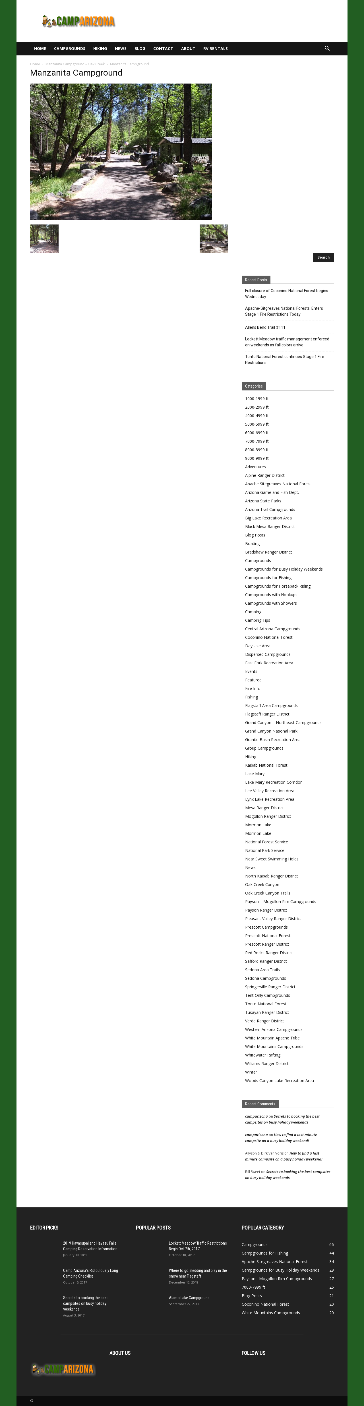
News (121, 48)
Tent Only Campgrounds (267, 995)
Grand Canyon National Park (271, 731)
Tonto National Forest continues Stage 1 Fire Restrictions (284, 359)
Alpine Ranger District (265, 475)
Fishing (251, 697)
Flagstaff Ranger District (267, 714)
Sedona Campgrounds (265, 978)
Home (40, 48)
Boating (252, 543)
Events (251, 671)
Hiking (100, 48)
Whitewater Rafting (262, 1055)
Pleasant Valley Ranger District (273, 918)
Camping (253, 611)
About (188, 48)
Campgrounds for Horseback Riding (278, 586)
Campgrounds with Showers (271, 603)
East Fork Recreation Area (269, 662)
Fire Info (252, 688)
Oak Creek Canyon (262, 884)
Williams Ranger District (267, 1063)
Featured (253, 680)
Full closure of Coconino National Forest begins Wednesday (286, 293)
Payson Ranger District (266, 910)
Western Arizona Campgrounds (274, 1029)
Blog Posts (255, 535)
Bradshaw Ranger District (268, 552)
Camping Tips (257, 620)
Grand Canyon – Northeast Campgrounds (283, 722)
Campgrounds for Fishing (268, 577)
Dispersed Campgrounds (268, 654)
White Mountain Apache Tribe (272, 1038)
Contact (163, 48)
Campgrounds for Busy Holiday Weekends (284, 569)
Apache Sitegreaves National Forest (278, 483)
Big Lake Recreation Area (268, 518)
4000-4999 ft (257, 415)
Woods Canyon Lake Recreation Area (279, 1080)
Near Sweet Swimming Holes (272, 859)
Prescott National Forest (268, 935)
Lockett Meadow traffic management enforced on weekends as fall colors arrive (287, 342)
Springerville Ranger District (270, 986)
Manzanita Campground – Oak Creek (75, 64)
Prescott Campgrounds (266, 927)
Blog (140, 48)
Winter (251, 1072)
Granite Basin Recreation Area (273, 739)
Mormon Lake (258, 824)
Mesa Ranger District (264, 807)
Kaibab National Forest (266, 765)
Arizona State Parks (263, 501)
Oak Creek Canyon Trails (267, 893)
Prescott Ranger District (267, 944)
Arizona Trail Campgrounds (270, 509)
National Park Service (264, 850)
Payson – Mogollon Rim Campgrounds (280, 901)
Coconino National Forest (269, 637)
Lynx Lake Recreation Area (269, 799)
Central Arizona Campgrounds (272, 628)
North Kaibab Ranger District (271, 876)
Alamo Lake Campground (189, 1297)
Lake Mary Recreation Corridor (273, 782)
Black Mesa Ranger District (270, 526)
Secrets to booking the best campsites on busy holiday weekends (85, 1303)
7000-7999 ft (257, 441)
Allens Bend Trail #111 (265, 327)
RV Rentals (215, 48)
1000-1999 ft (257, 398)
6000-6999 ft (257, 432)
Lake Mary (254, 773)
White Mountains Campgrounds (274, 1046)
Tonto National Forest (265, 1003)
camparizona (256, 1116)
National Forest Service (266, 842)
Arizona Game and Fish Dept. (272, 492)
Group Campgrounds (264, 748)
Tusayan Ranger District (267, 1012)
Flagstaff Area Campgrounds (271, 705)
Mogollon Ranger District (268, 816)
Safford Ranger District (266, 961)
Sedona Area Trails (262, 969)
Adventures (255, 466)
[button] (327, 49)
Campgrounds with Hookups (271, 594)
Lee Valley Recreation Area (269, 790)
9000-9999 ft (257, 458)
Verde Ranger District (264, 1021)
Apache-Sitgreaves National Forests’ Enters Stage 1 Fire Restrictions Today (284, 311)
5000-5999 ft (257, 424)
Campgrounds (69, 48)
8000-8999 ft (257, 449)
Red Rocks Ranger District (269, 952)
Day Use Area (257, 645)
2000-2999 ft (257, 407)
